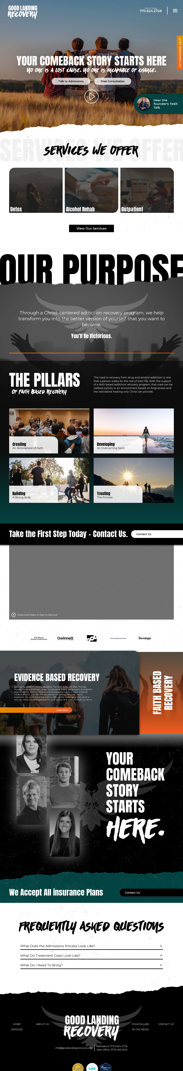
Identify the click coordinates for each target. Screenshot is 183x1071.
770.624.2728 (151, 11)
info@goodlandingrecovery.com (73, 1047)
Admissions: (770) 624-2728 (112, 1045)
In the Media (140, 1028)
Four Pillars (140, 1023)
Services (17, 1028)
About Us (42, 1023)
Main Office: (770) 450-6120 (112, 1048)
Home (17, 1023)
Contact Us (166, 1023)
